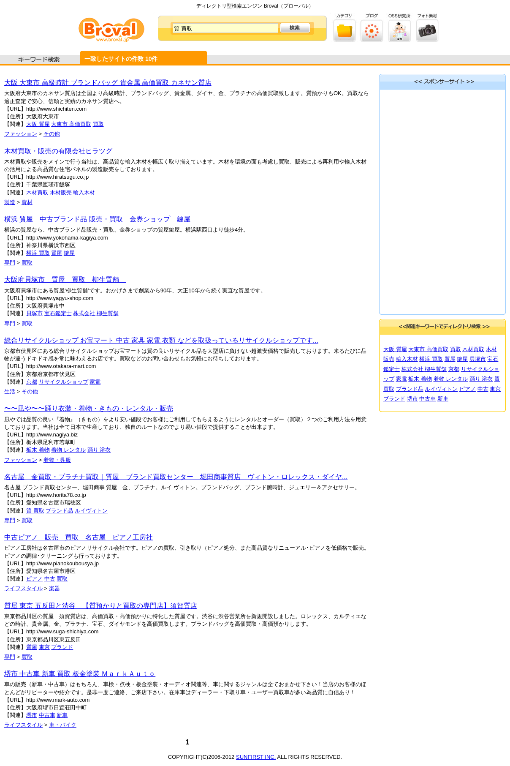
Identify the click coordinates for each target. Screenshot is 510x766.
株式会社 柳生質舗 (96, 313)
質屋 (56, 253)
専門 (9, 262)
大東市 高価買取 (71, 124)
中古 (49, 578)
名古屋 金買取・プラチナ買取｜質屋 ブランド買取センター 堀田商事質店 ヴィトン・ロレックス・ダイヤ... (175, 476)
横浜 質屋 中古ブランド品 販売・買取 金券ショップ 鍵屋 (97, 219)
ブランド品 (59, 510)
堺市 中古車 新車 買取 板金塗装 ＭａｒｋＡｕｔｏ (79, 673)
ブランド (62, 647)
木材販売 (61, 192)
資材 (27, 202)
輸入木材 (84, 192)
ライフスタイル (23, 588)
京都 (31, 382)
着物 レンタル (68, 450)
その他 (51, 134)
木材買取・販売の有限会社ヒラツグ (58, 151)
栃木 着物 (38, 450)
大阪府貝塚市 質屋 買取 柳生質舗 (65, 279)
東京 (44, 647)
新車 (62, 715)
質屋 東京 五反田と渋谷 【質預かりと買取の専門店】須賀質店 (100, 605)
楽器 (54, 588)
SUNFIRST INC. (256, 757)
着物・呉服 (57, 460)
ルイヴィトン (91, 510)
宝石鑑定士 (58, 313)
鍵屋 (69, 253)
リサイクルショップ (63, 382)
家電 (95, 382)
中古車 (47, 715)
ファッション (20, 134)
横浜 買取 (38, 253)
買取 (98, 124)
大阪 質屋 (38, 124)
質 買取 (35, 510)
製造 (9, 202)
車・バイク (62, 725)
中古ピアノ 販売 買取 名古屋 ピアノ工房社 (78, 537)
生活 (9, 391)
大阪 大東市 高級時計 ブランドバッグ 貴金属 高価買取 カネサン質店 (108, 82)
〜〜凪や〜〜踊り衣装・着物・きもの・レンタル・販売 (88, 408)
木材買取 (37, 192)
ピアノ (34, 578)
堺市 (31, 715)
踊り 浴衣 (99, 450)
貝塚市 (34, 313)
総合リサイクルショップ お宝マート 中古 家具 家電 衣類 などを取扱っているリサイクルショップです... (161, 340)
